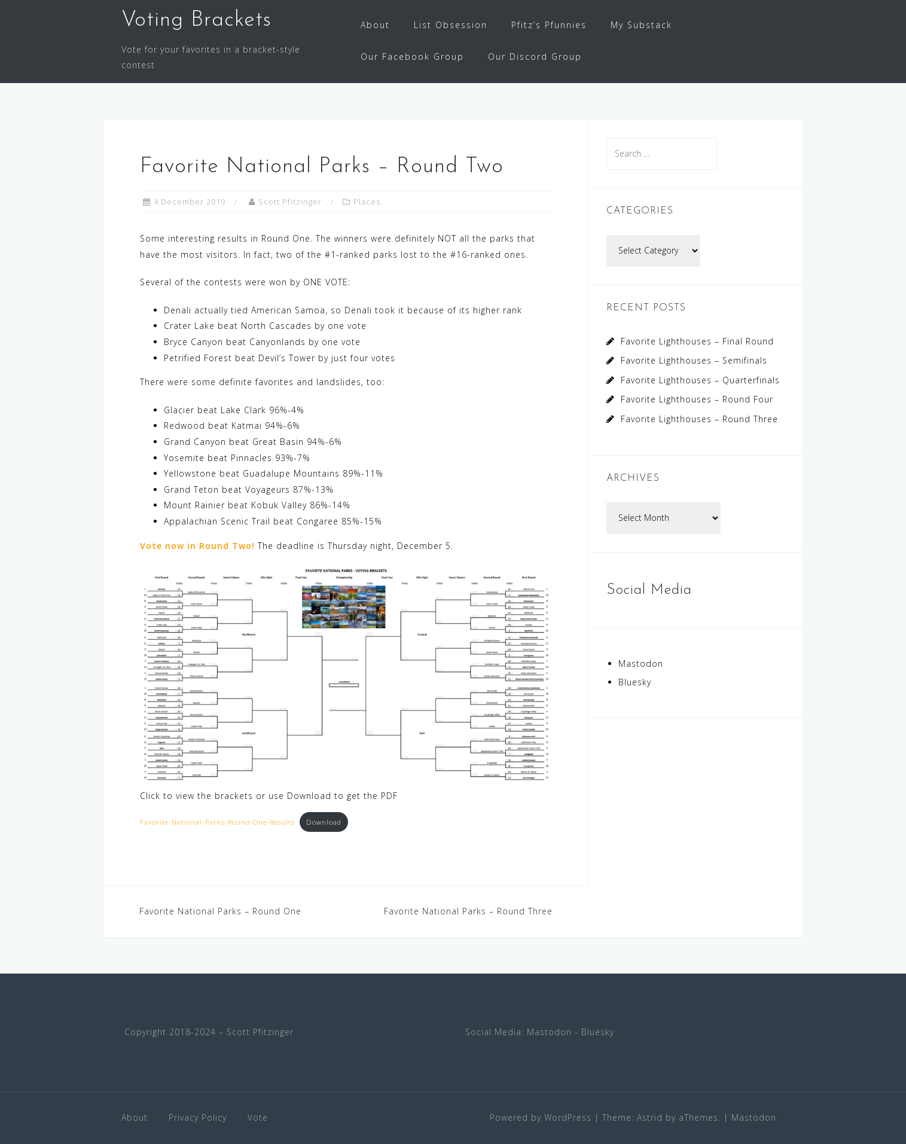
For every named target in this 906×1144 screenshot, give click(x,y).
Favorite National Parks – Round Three (468, 911)
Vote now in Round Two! (197, 545)
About (375, 24)
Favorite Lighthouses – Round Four (697, 399)
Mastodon (640, 663)
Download (323, 821)
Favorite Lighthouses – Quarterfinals (700, 380)
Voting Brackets (196, 20)
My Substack (641, 24)
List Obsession (450, 24)
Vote (258, 1117)
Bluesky (634, 682)
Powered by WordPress (540, 1117)
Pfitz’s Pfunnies (549, 24)
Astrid (650, 1117)
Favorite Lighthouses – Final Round (697, 341)
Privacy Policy (198, 1117)
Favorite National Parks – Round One (220, 911)
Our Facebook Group (412, 56)
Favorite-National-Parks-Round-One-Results (217, 821)
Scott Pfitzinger (290, 201)
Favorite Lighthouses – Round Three (699, 419)
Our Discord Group (535, 56)
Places (366, 201)
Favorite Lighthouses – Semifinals (694, 360)
